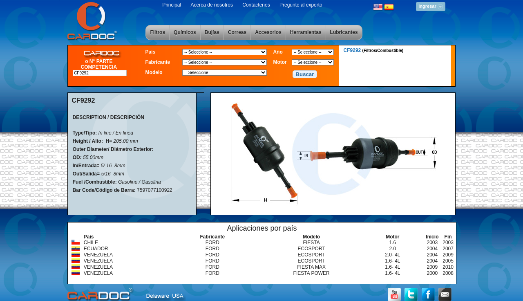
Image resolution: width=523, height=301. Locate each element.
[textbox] (100, 73)
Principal (171, 5)
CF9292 (374, 50)
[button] (305, 74)
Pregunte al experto (300, 5)
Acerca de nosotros (212, 5)
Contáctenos (256, 5)
